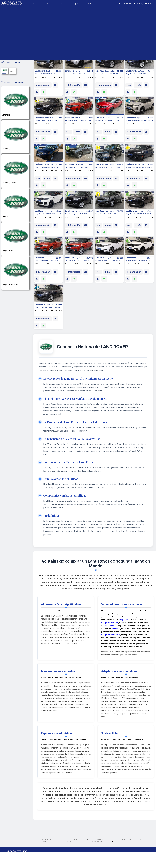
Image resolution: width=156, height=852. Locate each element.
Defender (116, 629)
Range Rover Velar (97, 841)
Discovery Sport (126, 839)
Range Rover (124, 620)
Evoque (44, 841)
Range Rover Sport (109, 623)
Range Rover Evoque (110, 634)
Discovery (109, 626)
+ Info (138, 85)
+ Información (43, 85)
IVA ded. (129, 85)
